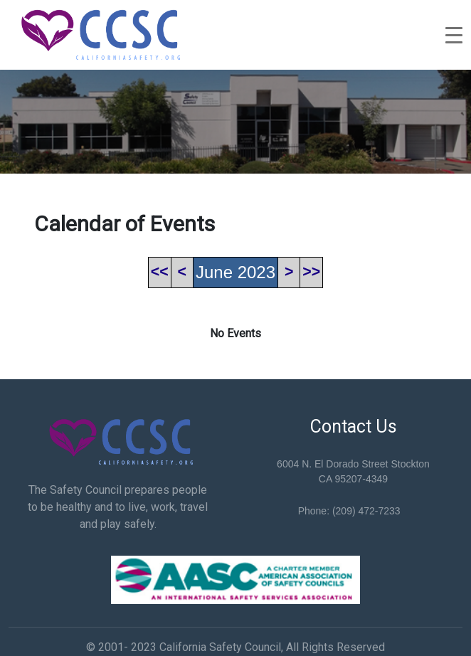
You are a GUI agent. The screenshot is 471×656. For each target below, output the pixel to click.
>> (311, 271)
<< (160, 271)
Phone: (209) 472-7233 (349, 511)
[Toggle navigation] (453, 35)
